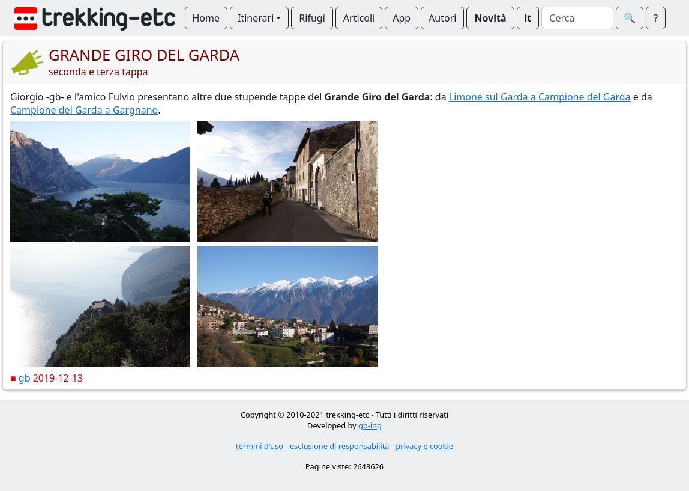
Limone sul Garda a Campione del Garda (540, 96)
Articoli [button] (359, 18)
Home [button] (206, 18)
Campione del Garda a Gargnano (84, 110)
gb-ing (370, 425)
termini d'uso (259, 446)
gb (25, 378)
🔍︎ (630, 18)
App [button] (402, 18)
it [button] (528, 18)
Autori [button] (442, 18)
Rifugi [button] (312, 18)
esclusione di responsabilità (340, 446)
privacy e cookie (424, 446)
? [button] (656, 18)
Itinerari (256, 18)
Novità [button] (490, 18)
